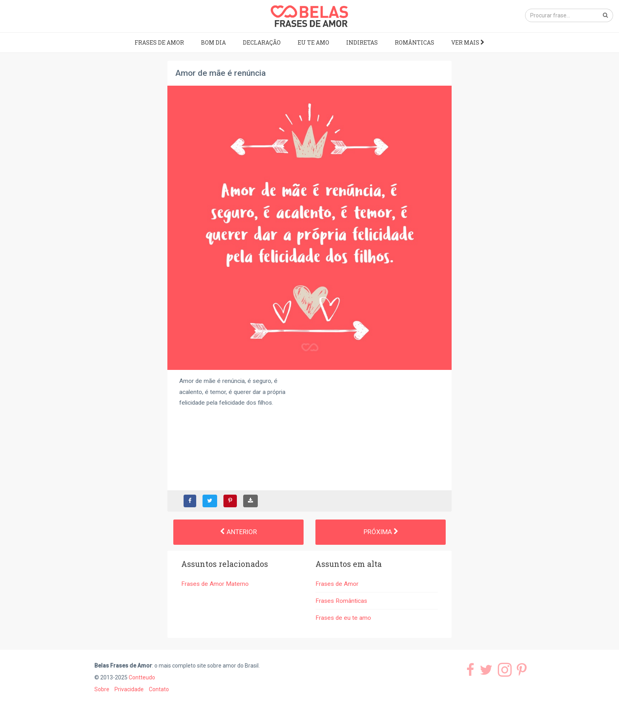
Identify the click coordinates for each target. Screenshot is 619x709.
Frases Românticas (341, 600)
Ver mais (467, 42)
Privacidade (129, 689)
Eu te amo (313, 42)
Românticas (414, 42)
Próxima (381, 532)
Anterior (238, 532)
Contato (159, 689)
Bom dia (213, 42)
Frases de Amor (159, 42)
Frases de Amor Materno (215, 583)
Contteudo (142, 677)
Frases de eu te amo (343, 617)
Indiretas (362, 42)
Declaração (262, 42)
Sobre (101, 689)
